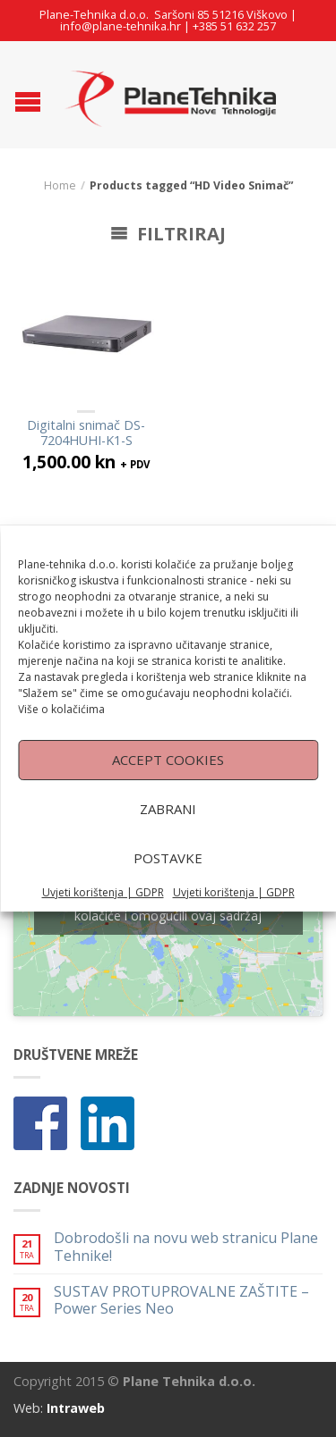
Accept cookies (168, 786)
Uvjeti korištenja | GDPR (103, 919)
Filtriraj (168, 234)
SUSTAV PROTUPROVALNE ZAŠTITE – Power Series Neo (181, 1300)
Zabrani (168, 836)
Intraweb (76, 1407)
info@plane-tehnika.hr (120, 26)
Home (60, 185)
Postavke (168, 885)
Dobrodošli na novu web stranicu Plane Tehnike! (186, 1247)
